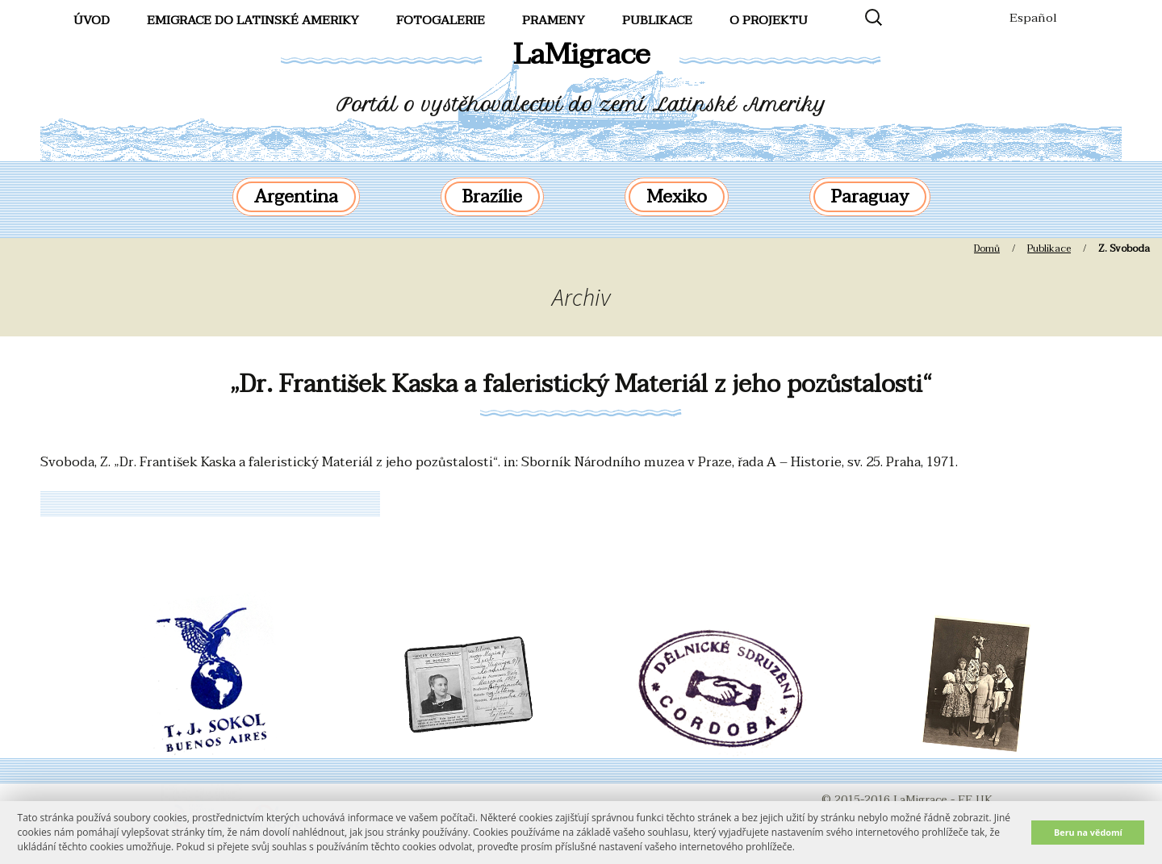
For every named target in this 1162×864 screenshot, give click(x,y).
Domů (987, 248)
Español (1033, 17)
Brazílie (492, 197)
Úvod (91, 20)
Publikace (657, 20)
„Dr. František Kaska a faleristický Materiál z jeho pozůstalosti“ (581, 384)
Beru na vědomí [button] (1088, 832)
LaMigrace (581, 54)
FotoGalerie (440, 20)
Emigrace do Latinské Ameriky (253, 20)
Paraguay (870, 197)
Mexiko (676, 197)
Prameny (553, 20)
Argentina (296, 197)
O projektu (768, 20)
